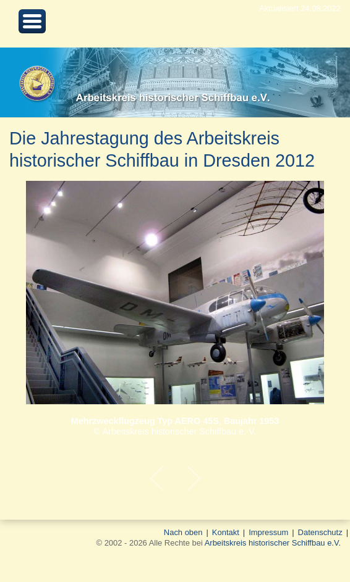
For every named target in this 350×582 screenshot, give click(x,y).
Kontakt (225, 532)
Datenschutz (320, 532)
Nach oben (183, 532)
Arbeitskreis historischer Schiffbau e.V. (273, 542)
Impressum (268, 532)
